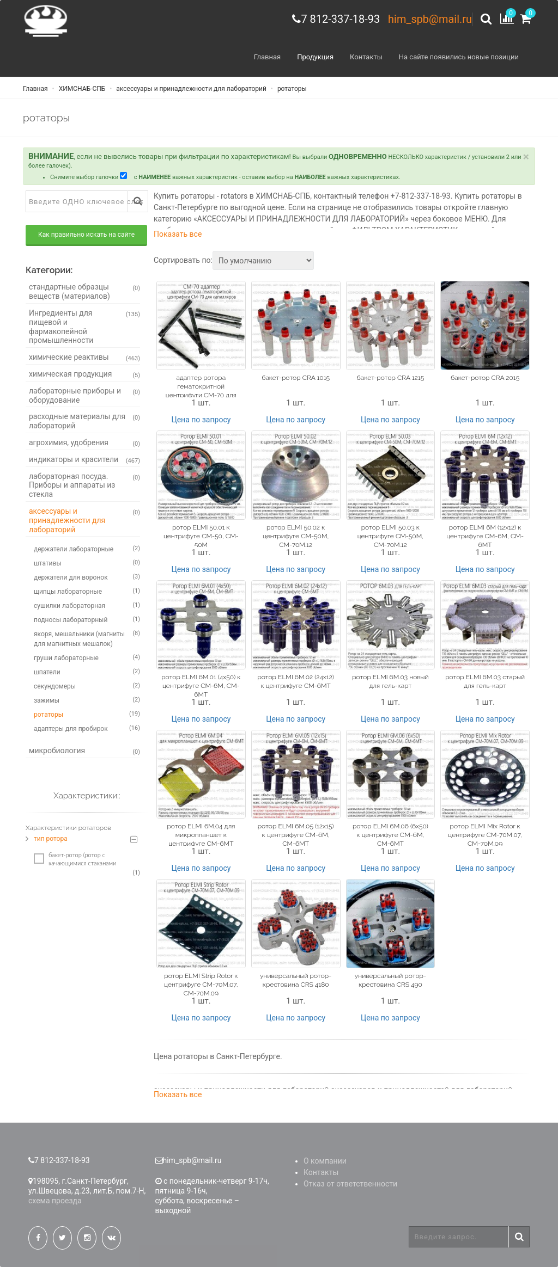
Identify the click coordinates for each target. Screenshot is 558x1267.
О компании (325, 1161)
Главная (267, 57)
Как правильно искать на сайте (86, 235)
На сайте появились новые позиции (459, 57)
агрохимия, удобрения (84, 443)
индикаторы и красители (84, 460)
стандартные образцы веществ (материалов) (84, 292)
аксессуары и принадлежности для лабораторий (190, 89)
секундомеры (87, 685)
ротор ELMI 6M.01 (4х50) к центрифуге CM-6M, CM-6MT (200, 685)
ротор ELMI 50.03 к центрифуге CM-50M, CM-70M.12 (390, 536)
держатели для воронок (87, 577)
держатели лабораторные (87, 548)
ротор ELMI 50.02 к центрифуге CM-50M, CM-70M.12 (296, 536)
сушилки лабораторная (87, 605)
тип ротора (51, 838)
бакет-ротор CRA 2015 (485, 378)
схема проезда (55, 1200)
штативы (87, 562)
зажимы (87, 700)
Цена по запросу (201, 419)
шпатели (87, 671)
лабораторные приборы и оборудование (84, 395)
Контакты (366, 57)
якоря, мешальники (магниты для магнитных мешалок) (87, 638)
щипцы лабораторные (87, 591)
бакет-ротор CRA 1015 (296, 378)
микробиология (84, 751)
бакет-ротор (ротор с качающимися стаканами (75, 858)
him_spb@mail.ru (430, 19)
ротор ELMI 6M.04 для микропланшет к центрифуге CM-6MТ (201, 835)
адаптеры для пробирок (87, 728)
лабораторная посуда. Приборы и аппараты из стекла (84, 485)
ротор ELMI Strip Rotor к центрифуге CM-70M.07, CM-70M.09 (201, 984)
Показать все (178, 234)
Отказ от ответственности (350, 1183)
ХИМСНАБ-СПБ (81, 89)
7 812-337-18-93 (340, 19)
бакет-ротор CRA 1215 (390, 378)
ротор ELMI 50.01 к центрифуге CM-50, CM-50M (201, 536)
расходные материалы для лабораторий (84, 421)
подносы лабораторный (87, 619)
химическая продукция (84, 374)
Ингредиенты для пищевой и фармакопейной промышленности (84, 327)
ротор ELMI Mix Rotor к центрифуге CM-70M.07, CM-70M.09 (485, 835)
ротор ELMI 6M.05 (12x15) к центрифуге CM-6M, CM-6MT (296, 835)
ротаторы (291, 89)
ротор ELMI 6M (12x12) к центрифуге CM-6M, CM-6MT (485, 536)
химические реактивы (84, 357)
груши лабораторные (87, 657)
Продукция (315, 57)
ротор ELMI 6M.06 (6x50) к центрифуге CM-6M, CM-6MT (390, 835)
